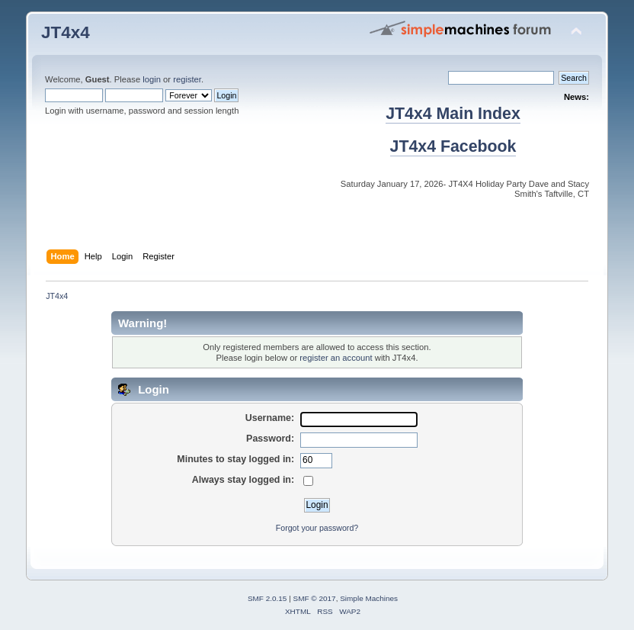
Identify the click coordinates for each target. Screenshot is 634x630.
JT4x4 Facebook (453, 146)
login (151, 79)
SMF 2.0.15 (267, 598)
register (187, 79)
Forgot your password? (317, 527)
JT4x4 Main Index (453, 113)
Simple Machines (369, 598)
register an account (335, 357)
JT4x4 (65, 32)
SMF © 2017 (314, 598)
